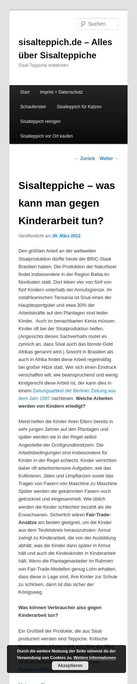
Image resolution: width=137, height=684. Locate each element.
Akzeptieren (70, 665)
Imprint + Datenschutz (61, 92)
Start (24, 92)
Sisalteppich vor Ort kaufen (46, 136)
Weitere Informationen (95, 657)
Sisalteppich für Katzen (79, 106)
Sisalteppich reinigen (40, 121)
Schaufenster (33, 106)
